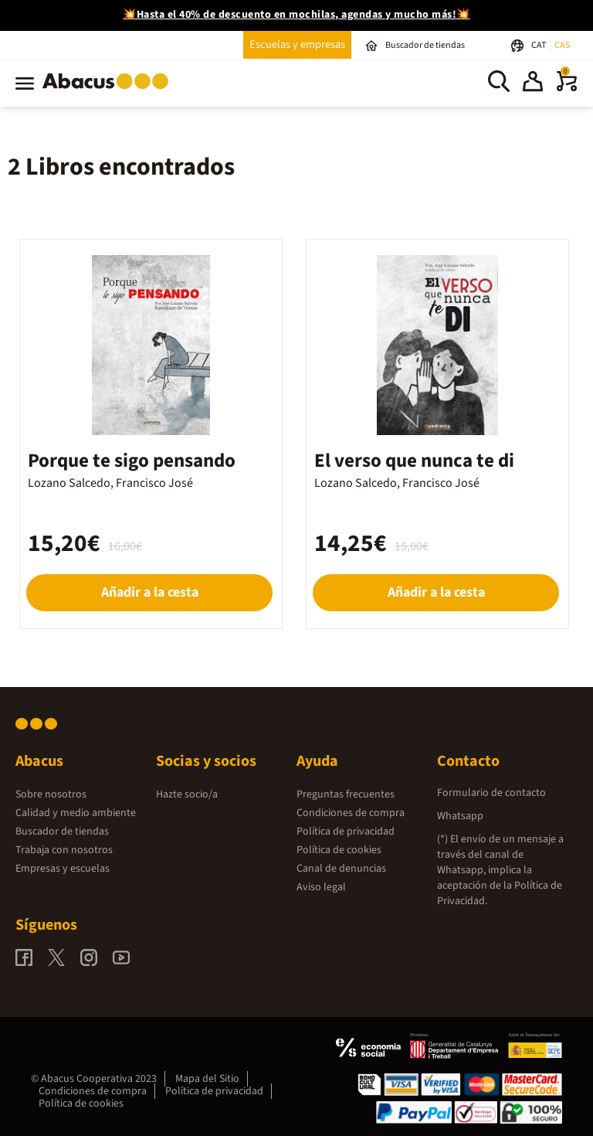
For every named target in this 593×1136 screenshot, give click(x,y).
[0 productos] (567, 88)
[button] (533, 83)
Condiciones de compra (350, 813)
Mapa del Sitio (207, 1079)
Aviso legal (321, 887)
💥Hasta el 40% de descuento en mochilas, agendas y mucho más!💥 (296, 14)
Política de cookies (338, 850)
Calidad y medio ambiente (75, 813)
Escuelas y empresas (297, 44)
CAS (562, 45)
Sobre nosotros (50, 794)
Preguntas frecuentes (345, 794)
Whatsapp (460, 816)
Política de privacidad (345, 831)
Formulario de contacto (491, 793)
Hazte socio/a (187, 794)
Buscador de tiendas (62, 831)
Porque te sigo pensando (132, 460)
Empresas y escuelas (62, 868)
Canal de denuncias (341, 868)
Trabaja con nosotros (64, 850)
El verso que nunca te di (414, 460)
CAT (539, 45)
